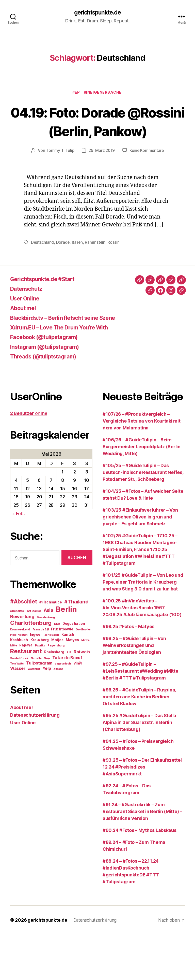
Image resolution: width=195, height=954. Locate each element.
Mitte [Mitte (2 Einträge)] (13, 665)
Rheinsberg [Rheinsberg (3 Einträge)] (54, 671)
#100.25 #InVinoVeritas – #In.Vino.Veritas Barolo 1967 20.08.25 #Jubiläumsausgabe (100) (142, 627)
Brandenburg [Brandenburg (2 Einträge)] (46, 636)
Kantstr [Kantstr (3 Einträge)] (68, 654)
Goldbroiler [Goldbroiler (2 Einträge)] (83, 649)
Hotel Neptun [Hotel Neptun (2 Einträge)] (18, 654)
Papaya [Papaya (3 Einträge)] (25, 664)
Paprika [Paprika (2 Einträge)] (40, 665)
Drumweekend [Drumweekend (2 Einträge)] (20, 649)
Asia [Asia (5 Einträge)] (48, 629)
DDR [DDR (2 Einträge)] (57, 643)
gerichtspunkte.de (97, 13)
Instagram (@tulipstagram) (48, 366)
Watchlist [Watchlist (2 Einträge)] (34, 688)
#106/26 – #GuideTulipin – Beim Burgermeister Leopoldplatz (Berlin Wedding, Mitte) (142, 466)
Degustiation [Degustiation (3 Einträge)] (73, 643)
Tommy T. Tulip (59, 169)
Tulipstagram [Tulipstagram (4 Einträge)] (39, 682)
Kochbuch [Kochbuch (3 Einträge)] (19, 659)
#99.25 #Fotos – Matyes (128, 646)
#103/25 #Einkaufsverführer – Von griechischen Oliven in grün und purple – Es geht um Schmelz (140, 536)
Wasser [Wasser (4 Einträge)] (17, 687)
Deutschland (42, 261)
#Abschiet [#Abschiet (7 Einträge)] (23, 621)
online (28, 433)
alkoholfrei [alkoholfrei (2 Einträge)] (17, 630)
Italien (77, 261)
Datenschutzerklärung (35, 734)
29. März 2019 (101, 169)
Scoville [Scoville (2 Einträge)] (36, 677)
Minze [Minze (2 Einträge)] (85, 659)
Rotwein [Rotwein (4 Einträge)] (82, 671)
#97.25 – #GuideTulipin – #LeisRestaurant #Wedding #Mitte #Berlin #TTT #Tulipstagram (140, 690)
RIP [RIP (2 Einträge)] (69, 671)
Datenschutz (28, 308)
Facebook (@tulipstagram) (48, 356)
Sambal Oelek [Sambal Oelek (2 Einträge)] (19, 677)
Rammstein (96, 261)
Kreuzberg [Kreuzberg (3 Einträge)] (39, 659)
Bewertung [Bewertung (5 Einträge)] (22, 636)
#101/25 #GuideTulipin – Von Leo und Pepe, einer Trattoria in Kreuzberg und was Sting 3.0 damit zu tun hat (143, 601)
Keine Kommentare (147, 169)
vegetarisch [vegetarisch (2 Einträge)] (63, 683)
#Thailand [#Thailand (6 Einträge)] (76, 621)
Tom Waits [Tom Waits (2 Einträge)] (17, 683)
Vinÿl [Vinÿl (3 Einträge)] (77, 683)
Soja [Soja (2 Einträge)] (47, 677)
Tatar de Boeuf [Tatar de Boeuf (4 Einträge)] (67, 677)
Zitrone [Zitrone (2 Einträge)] (58, 688)
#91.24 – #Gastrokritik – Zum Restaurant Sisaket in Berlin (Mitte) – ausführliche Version (142, 831)
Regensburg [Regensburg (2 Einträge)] (55, 665)
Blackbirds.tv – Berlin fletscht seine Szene (69, 337)
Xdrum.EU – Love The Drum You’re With (65, 347)
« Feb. (18, 533)
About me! (25, 327)
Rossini (114, 261)
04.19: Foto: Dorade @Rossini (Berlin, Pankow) (97, 131)
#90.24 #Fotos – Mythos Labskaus (139, 849)
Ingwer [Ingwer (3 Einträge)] (36, 654)
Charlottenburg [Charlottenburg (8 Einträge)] (31, 642)
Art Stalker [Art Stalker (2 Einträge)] (34, 630)
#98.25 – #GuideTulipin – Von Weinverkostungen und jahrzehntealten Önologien (134, 664)
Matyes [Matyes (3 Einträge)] (72, 659)
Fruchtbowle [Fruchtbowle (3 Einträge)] (62, 648)
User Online (26, 318)
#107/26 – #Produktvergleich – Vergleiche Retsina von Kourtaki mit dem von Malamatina (142, 440)
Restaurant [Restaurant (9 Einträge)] (26, 670)
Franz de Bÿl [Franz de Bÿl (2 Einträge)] (40, 649)
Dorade (63, 261)
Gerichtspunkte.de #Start (46, 298)
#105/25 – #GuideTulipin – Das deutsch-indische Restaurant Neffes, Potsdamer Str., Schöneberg (143, 491)
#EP (76, 93)
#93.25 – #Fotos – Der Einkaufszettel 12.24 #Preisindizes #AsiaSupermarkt (142, 786)
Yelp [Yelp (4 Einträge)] (46, 687)
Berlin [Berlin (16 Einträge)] (66, 628)
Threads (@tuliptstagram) (47, 376)
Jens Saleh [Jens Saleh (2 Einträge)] (51, 654)
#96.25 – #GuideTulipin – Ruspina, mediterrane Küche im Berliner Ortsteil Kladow (139, 716)
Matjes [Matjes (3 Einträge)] (57, 659)
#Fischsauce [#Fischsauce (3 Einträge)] (50, 621)
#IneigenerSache (104, 93)
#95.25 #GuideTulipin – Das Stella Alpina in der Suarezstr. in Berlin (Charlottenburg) (139, 741)
